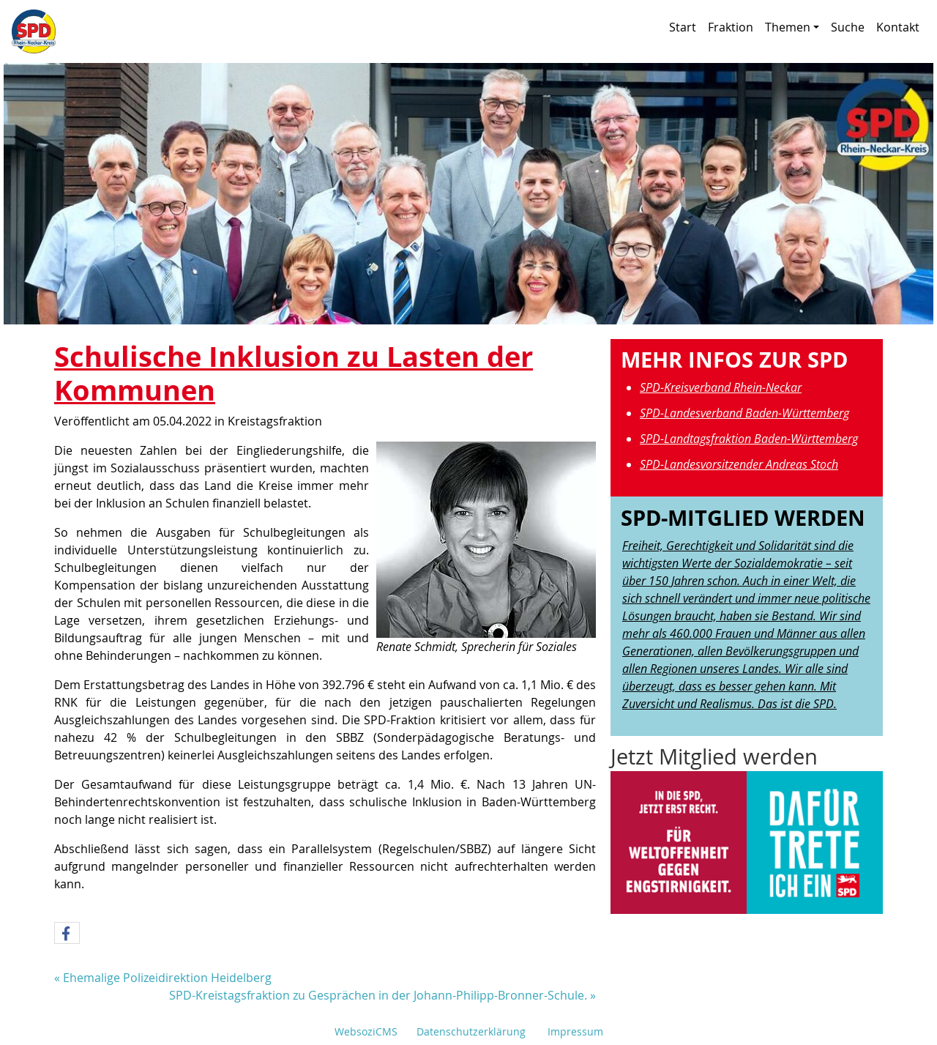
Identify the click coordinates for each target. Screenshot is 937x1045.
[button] (67, 934)
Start (682, 27)
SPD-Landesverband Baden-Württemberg (744, 413)
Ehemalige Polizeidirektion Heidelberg (167, 978)
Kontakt (897, 27)
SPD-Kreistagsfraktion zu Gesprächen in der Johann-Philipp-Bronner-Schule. (378, 995)
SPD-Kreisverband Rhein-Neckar (721, 387)
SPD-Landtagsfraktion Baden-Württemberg (749, 439)
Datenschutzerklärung (471, 1031)
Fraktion (730, 27)
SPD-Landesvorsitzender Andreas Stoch (739, 464)
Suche (848, 27)
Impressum (575, 1031)
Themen (792, 27)
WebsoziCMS (366, 1031)
